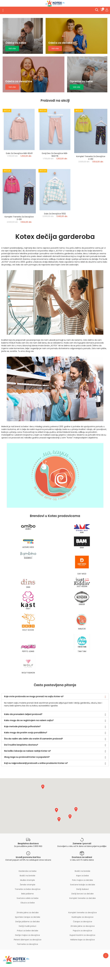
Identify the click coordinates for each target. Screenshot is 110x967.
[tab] (55, 696)
